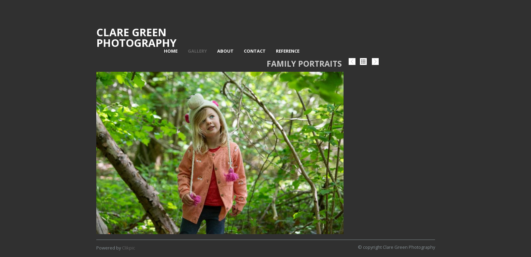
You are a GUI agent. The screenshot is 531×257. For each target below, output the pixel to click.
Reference (287, 51)
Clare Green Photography (136, 37)
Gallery (197, 51)
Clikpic (128, 248)
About (225, 51)
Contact (255, 51)
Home (171, 51)
